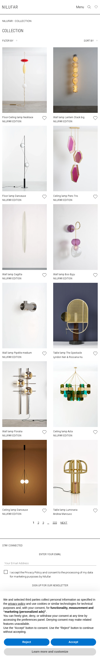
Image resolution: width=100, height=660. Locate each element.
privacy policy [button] (16, 603)
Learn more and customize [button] (50, 651)
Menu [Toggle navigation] (80, 7)
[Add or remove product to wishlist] (44, 118)
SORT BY (89, 40)
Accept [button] (73, 642)
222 (55, 522)
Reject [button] (26, 642)
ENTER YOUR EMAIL (50, 559)
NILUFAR (7, 21)
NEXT (63, 522)
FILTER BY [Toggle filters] (7, 40)
